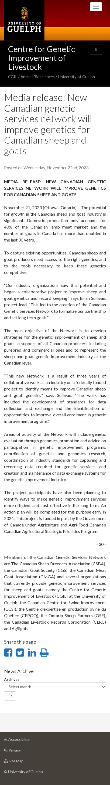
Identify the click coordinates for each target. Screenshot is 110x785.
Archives (11, 679)
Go (10, 696)
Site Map (22, 762)
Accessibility (25, 740)
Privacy (21, 751)
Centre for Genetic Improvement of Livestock (41, 58)
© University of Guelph (23, 771)
